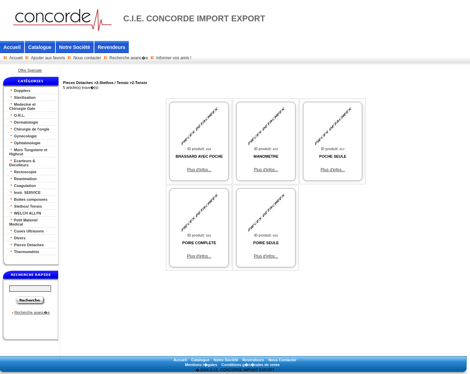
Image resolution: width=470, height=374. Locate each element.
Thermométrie (24, 251)
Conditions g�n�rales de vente (250, 365)
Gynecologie (23, 136)
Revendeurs (111, 47)
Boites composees (28, 199)
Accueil (12, 47)
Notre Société (74, 47)
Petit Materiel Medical (23, 222)
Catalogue (40, 47)
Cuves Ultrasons (26, 231)
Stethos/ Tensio (25, 206)
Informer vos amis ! (173, 57)
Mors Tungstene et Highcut (28, 151)
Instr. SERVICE (25, 192)
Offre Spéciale (30, 70)
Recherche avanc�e (128, 57)
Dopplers (20, 90)
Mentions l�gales (201, 365)
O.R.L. (17, 115)
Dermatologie (23, 122)
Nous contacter (87, 57)
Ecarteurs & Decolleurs (22, 162)
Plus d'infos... (199, 169)
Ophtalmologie (25, 143)
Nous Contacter (282, 360)
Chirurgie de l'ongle (29, 129)
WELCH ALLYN (25, 213)
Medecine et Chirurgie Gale (22, 106)
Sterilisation (22, 97)
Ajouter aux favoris (48, 57)
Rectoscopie (22, 171)
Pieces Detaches (26, 244)
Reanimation (23, 178)
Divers (17, 238)
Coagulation (22, 185)
